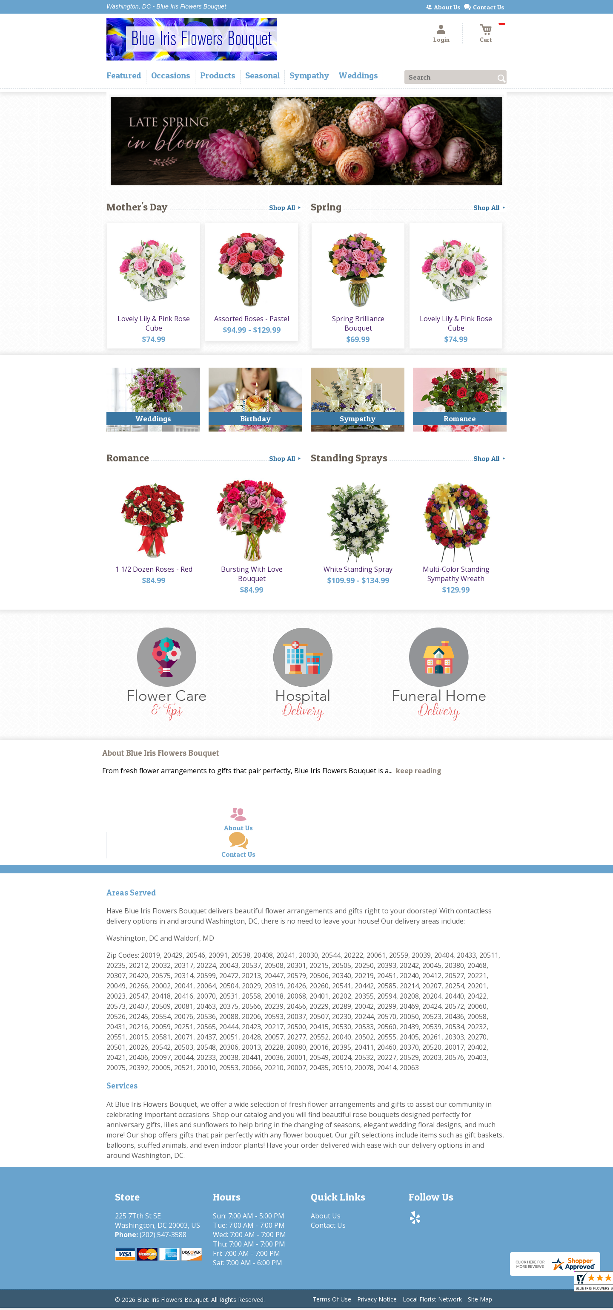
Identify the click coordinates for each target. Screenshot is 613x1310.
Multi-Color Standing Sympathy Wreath (455, 576)
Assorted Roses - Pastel (251, 319)
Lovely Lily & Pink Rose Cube (153, 324)
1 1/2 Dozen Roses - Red (153, 571)
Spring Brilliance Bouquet (358, 324)
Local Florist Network (432, 1301)
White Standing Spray (357, 571)
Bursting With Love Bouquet (251, 576)
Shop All (285, 207)
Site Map (480, 1301)
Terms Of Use (331, 1301)
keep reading (418, 772)
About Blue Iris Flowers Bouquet (160, 755)
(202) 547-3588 (163, 1236)
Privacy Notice (377, 1301)
